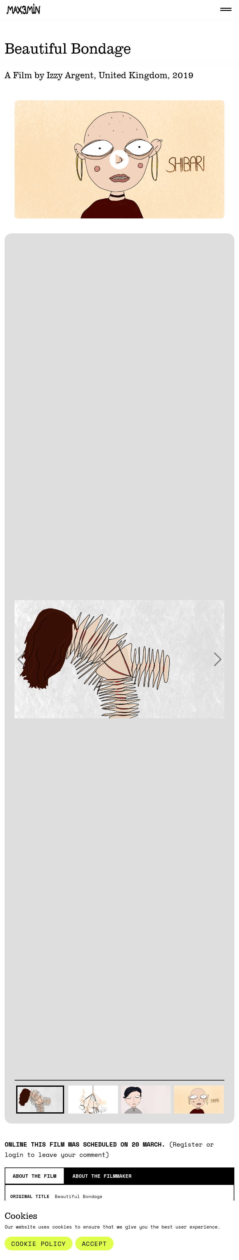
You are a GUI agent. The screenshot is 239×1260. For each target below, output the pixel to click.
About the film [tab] (34, 1175)
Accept (94, 1243)
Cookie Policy (38, 1243)
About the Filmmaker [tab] (102, 1175)
